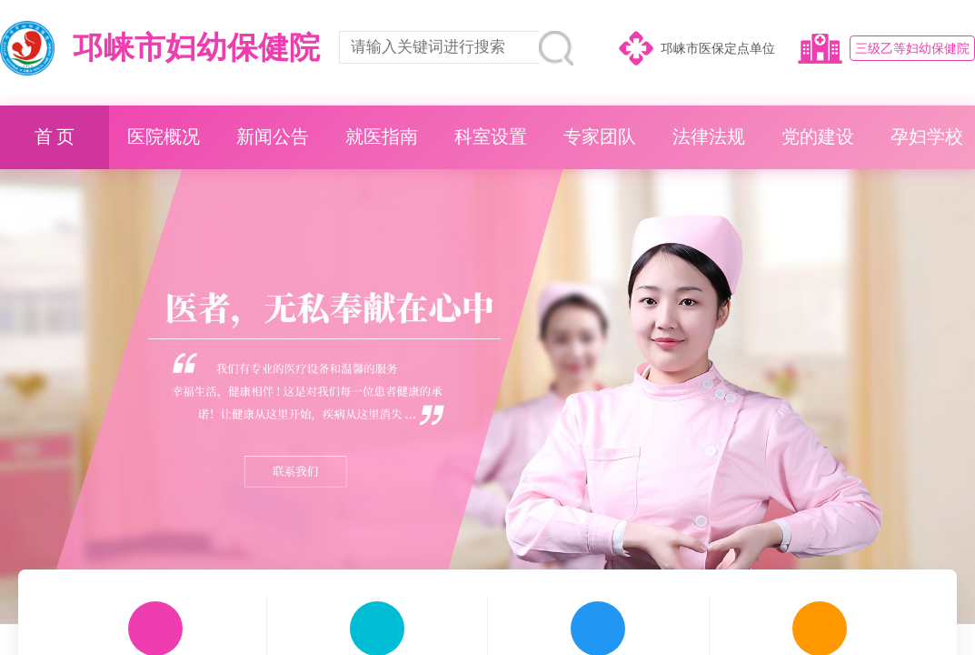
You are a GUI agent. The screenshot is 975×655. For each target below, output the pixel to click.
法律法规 (708, 137)
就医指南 (381, 137)
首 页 (55, 137)
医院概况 (163, 137)
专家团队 (599, 137)
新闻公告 (272, 137)
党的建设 (817, 137)
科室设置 (490, 137)
